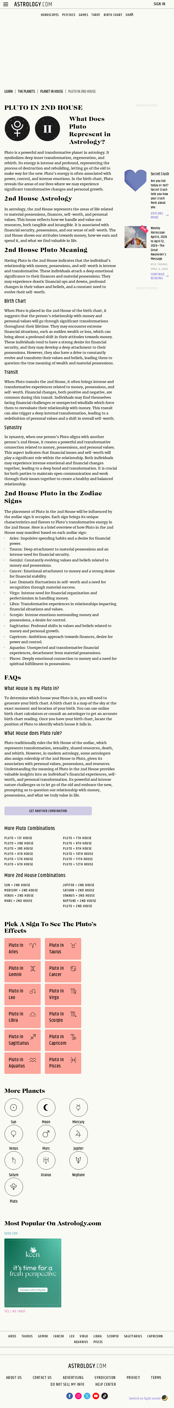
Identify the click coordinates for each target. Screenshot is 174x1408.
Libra (97, 1336)
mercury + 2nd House (21, 890)
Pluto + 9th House (77, 848)
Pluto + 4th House (18, 854)
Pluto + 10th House (78, 854)
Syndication (105, 1378)
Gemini (43, 1336)
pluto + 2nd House (77, 906)
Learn (8, 92)
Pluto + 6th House (18, 864)
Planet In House (51, 92)
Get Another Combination (48, 811)
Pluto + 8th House (77, 843)
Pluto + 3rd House (18, 848)
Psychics (69, 15)
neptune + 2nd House (79, 901)
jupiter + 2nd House (79, 885)
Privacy (133, 1378)
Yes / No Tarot (15, 1311)
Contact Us (42, 1378)
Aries (12, 1336)
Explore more (160, 216)
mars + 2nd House (18, 901)
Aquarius (81, 1342)
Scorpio (113, 1336)
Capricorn (155, 1336)
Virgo (84, 1336)
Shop (129, 15)
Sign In (160, 4)
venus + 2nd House (19, 895)
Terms (156, 1378)
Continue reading (160, 276)
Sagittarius (133, 1336)
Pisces (98, 1342)
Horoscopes (50, 15)
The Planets (26, 92)
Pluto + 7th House (77, 838)
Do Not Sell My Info (67, 1385)
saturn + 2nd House (78, 890)
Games (83, 15)
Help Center (105, 1385)
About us (14, 1378)
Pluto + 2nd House (19, 843)
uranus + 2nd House (79, 895)
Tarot (95, 15)
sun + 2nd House (17, 885)
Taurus (27, 1336)
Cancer (58, 1336)
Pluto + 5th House (18, 859)
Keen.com (11, 1233)
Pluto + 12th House (78, 864)
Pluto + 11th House (78, 859)
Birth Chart (113, 15)
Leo (72, 1336)
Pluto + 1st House (18, 838)
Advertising (73, 1378)
